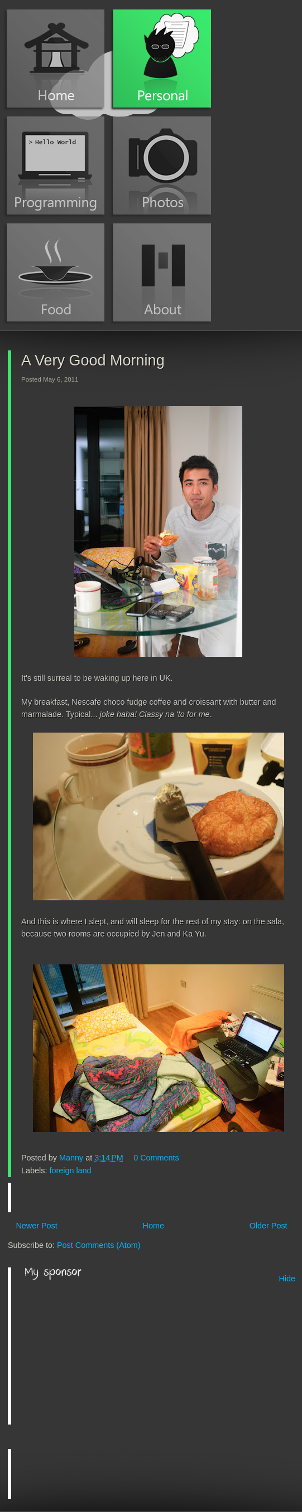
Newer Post (36, 1225)
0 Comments (156, 1157)
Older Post (268, 1225)
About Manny (162, 272)
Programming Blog (55, 165)
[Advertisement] (108, 1353)
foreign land (70, 1170)
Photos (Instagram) (162, 165)
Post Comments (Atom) (99, 1245)
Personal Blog (162, 58)
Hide (287, 1278)
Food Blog (55, 272)
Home (55, 58)
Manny (72, 1157)
